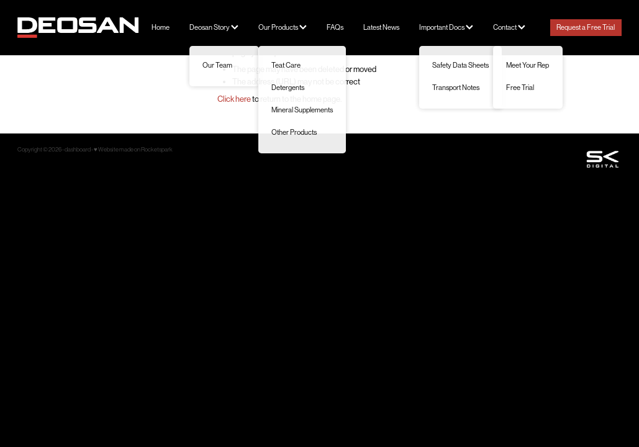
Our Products (282, 28)
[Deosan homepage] (77, 27)
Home (161, 28)
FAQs (335, 28)
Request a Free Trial (585, 28)
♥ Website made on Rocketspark (133, 149)
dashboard (78, 149)
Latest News (381, 28)
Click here (234, 99)
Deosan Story (213, 28)
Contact (509, 28)
